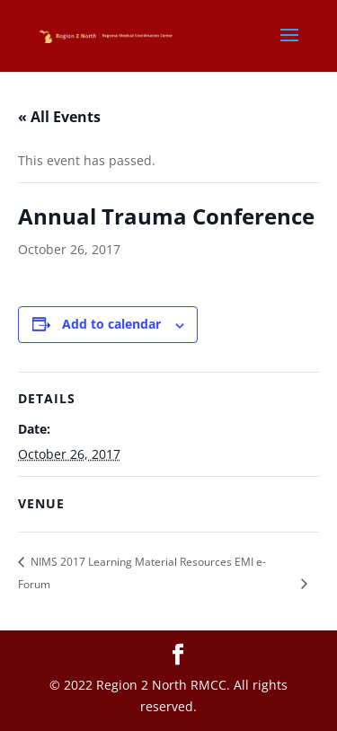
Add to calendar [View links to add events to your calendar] (111, 323)
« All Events (59, 117)
